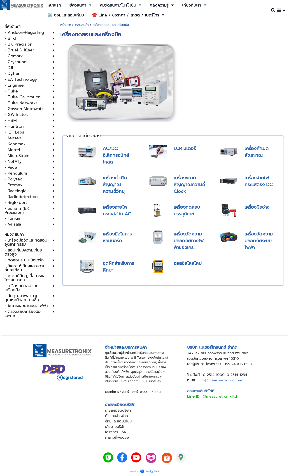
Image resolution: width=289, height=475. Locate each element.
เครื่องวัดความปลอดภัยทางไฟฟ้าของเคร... (188, 241)
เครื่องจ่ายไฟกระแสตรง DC (259, 181)
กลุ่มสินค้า (82, 25)
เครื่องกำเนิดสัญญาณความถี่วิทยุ (115, 184)
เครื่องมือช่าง (257, 207)
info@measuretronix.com (220, 380)
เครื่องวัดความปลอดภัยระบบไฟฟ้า (259, 241)
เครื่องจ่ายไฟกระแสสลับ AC (117, 210)
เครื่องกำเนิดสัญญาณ (257, 152)
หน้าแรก (65, 25)
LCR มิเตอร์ (185, 148)
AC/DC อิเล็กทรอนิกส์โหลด (116, 155)
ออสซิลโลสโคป (188, 263)
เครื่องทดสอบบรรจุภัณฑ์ (187, 210)
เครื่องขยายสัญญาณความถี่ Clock (189, 184)
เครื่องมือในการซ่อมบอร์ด (117, 237)
